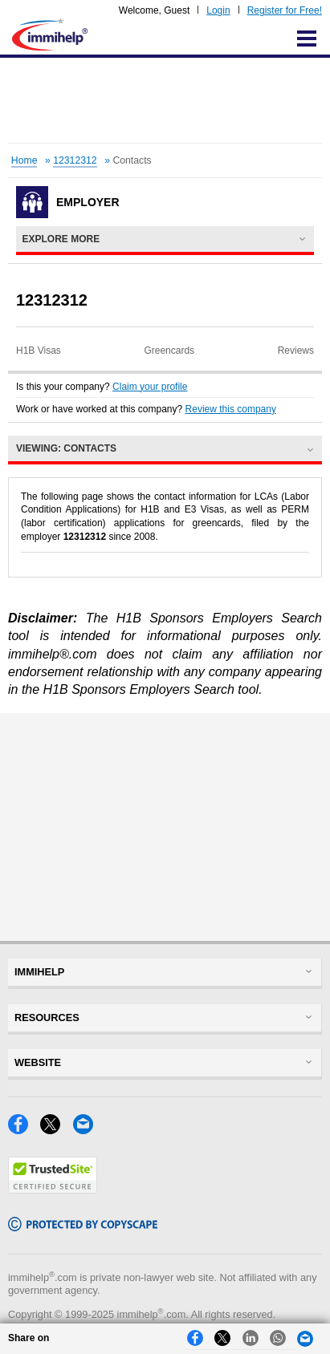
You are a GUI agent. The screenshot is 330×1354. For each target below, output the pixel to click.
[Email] (87, 1129)
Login (218, 10)
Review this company (230, 409)
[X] (56, 1129)
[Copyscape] (82, 1226)
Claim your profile (149, 386)
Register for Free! (284, 10)
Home (24, 160)
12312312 (74, 160)
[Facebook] (24, 1129)
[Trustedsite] (52, 1189)
